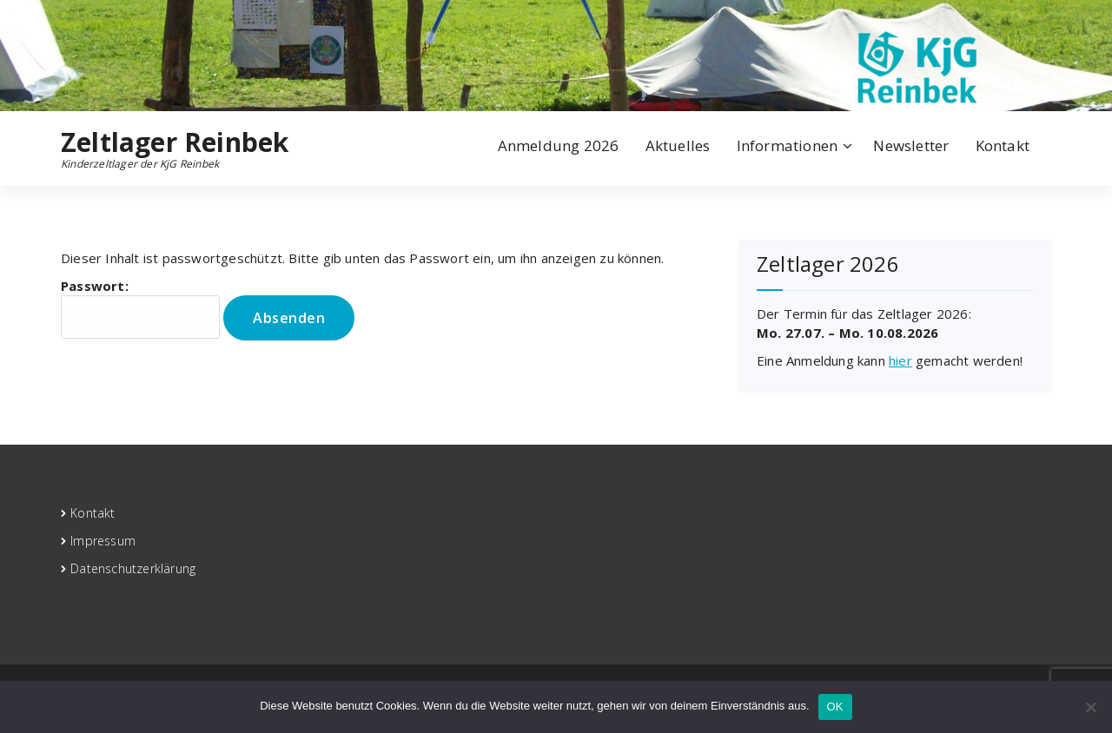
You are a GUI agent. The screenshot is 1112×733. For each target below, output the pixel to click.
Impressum (103, 540)
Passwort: (140, 308)
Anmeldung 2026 (558, 145)
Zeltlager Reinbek (174, 142)
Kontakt (1002, 145)
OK (835, 706)
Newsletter (911, 145)
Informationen (787, 145)
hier (900, 360)
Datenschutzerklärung (132, 568)
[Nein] (1090, 707)
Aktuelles (678, 145)
